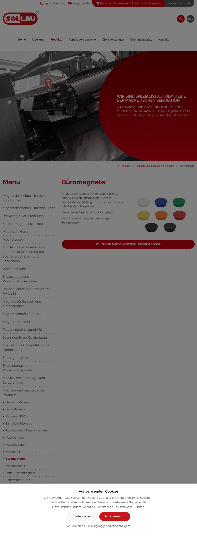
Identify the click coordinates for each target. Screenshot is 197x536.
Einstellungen (82, 516)
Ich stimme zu (114, 516)
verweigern (122, 526)
